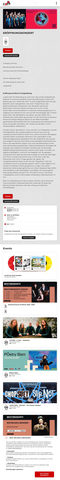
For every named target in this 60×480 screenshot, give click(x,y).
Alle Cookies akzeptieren (44, 474)
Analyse (10, 457)
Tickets (8, 50)
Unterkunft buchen (11, 55)
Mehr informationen (15, 448)
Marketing (11, 463)
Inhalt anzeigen (28, 237)
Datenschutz (48, 437)
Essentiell (10, 451)
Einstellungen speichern (14, 469)
